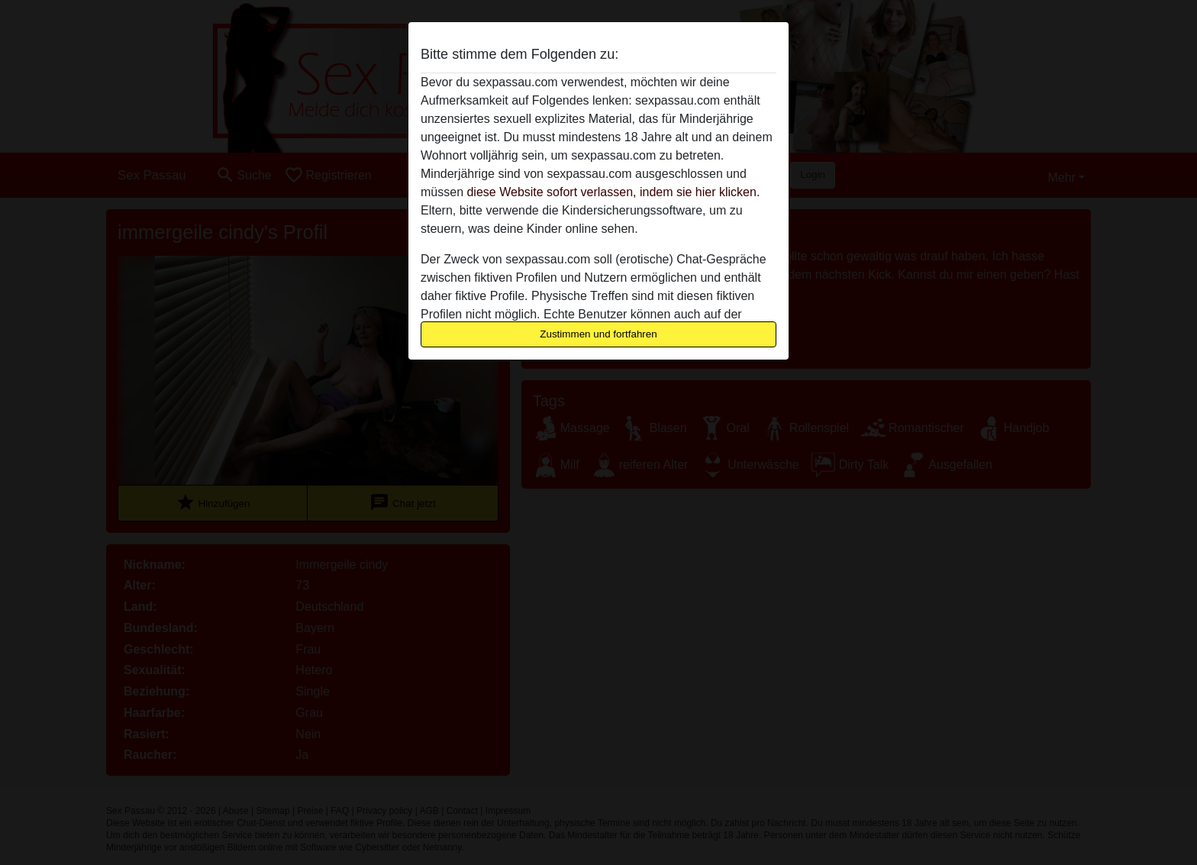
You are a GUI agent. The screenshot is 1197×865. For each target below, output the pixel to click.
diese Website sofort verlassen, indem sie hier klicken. (613, 192)
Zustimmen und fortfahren (598, 334)
